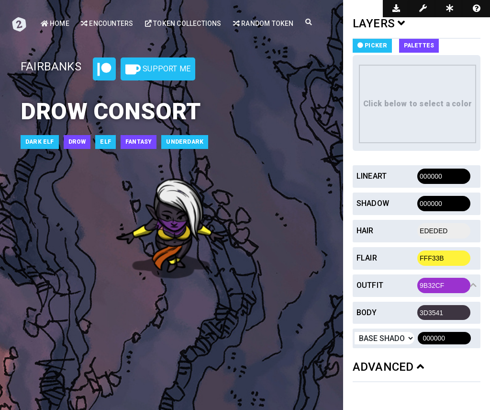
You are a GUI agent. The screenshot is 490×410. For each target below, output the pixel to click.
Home (55, 23)
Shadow (372, 203)
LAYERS (379, 23)
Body (366, 312)
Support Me (157, 69)
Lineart (371, 176)
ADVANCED (388, 367)
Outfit (369, 285)
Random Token (263, 23)
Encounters (107, 23)
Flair (366, 257)
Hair (365, 230)
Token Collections (183, 23)
